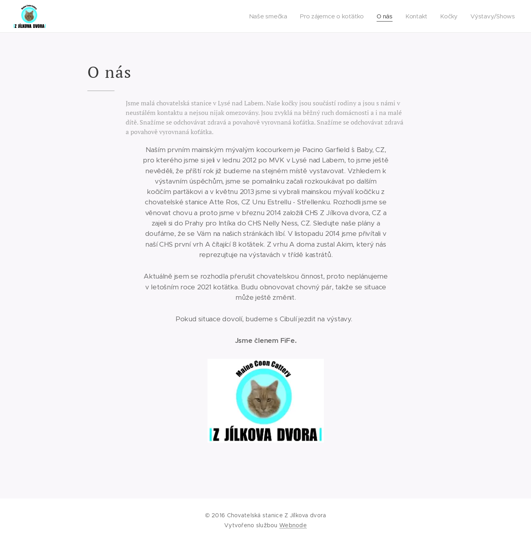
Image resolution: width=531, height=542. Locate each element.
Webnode (293, 525)
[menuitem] (271, 16)
